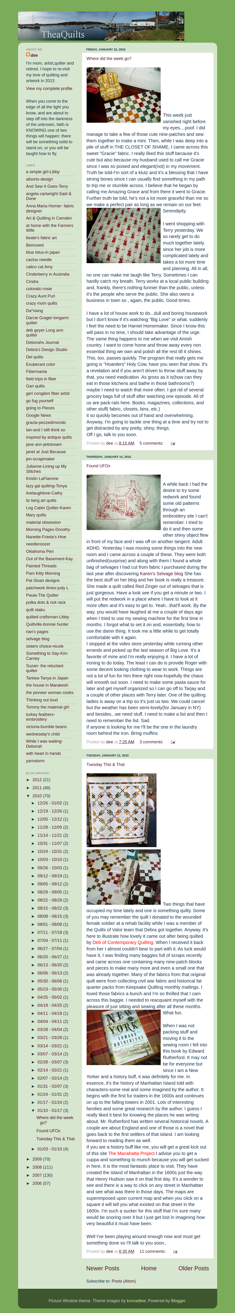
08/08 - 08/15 (50, 916)
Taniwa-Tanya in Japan (47, 678)
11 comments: (153, 1251)
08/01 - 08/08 (50, 924)
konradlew (136, 1300)
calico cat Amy (39, 267)
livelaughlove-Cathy (44, 493)
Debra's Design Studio (47, 349)
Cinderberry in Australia (47, 274)
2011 (37, 788)
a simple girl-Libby (43, 172)
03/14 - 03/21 (50, 1046)
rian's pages (37, 631)
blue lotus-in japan (43, 252)
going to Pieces (40, 408)
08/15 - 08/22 (50, 908)
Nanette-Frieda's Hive (46, 537)
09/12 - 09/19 (50, 876)
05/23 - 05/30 (50, 989)
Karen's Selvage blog (161, 573)
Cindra (32, 281)
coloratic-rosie (39, 288)
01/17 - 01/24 (50, 1102)
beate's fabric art (41, 237)
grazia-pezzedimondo (46, 422)
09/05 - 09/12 (50, 884)
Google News (38, 415)
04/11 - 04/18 (50, 1013)
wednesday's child (43, 734)
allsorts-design (39, 179)
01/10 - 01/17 (50, 1110)
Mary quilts (36, 515)
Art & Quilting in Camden (49, 218)
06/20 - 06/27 (50, 957)
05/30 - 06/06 (50, 981)
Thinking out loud (42, 700)
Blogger (178, 1300)
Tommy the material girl (47, 707)
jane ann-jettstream (44, 444)
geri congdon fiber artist (48, 393)
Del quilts (34, 357)
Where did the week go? (109, 58)
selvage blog (38, 639)
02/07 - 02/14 (50, 1078)
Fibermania (36, 371)
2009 (37, 1159)
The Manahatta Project (131, 1153)
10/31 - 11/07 (50, 843)
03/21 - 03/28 (50, 1037)
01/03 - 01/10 (50, 1149)
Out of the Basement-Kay (49, 559)
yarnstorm (35, 761)
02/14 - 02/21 (50, 1070)
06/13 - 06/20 (50, 965)
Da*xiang (34, 310)
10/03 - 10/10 (50, 859)
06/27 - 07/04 (50, 948)
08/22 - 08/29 (50, 900)
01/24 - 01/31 (50, 1094)
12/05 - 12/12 (50, 819)
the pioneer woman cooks (50, 692)
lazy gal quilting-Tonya (46, 486)
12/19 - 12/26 (50, 811)
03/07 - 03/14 (50, 1054)
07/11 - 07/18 (50, 932)
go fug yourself (39, 401)
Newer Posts (102, 1268)
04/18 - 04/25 (50, 1005)
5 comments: (152, 443)
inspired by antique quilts (49, 437)
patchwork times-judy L (47, 588)
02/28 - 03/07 (50, 1062)
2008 (37, 1167)
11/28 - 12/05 (50, 827)
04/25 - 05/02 (50, 997)
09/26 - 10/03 (50, 868)
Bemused (35, 245)
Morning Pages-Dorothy (48, 529)
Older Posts (194, 1268)
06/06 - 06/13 (50, 973)
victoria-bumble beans (46, 726)
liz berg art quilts (41, 500)
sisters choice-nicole (45, 646)
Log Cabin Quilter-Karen (48, 508)
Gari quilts (35, 386)
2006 (37, 1183)
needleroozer (38, 544)
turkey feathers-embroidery (40, 717)
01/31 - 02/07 (50, 1086)
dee (34, 55)
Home (149, 1268)
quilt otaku (35, 609)
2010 (37, 796)
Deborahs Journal (42, 342)
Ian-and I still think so (45, 430)
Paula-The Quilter (42, 595)
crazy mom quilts (41, 303)
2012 (37, 779)
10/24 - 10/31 (50, 851)
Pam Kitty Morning (43, 573)
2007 (37, 1175)
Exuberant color (40, 364)
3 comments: (152, 742)
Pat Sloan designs (43, 580)
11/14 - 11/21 (50, 835)
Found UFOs (98, 466)
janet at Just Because (46, 452)
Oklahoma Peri (40, 551)
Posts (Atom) (124, 1281)
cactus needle (39, 259)
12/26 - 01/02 (50, 803)
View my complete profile (49, 88)
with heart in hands (43, 753)
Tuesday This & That (106, 764)
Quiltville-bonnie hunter (47, 624)
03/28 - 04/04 (50, 1029)
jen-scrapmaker (40, 459)
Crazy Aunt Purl (40, 296)
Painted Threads (41, 566)
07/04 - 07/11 (50, 940)
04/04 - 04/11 (50, 1021)
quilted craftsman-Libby (47, 617)
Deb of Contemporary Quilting (123, 942)
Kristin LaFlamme (42, 478)
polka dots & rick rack (46, 602)
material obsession (43, 522)
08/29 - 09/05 (50, 892)
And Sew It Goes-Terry (47, 186)
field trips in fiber (41, 379)
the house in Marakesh (47, 685)
